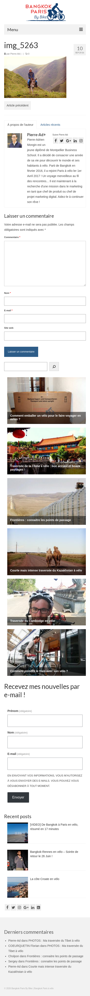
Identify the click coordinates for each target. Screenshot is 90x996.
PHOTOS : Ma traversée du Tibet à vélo (54, 940)
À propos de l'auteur (20, 124)
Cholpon (13, 956)
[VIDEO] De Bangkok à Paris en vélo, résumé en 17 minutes (54, 827)
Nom (7, 293)
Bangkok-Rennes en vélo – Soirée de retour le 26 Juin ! (54, 854)
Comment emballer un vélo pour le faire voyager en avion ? (45, 417)
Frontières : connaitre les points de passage (40, 520)
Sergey (12, 961)
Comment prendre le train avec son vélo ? (39, 671)
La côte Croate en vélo (44, 879)
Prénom (19, 711)
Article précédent (17, 105)
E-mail (8, 310)
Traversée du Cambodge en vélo (32, 620)
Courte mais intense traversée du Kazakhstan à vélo (46, 570)
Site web (8, 328)
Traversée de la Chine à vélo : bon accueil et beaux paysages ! (45, 467)
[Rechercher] (54, 366)
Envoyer (18, 797)
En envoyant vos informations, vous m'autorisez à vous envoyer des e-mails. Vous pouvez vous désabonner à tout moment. (44, 780)
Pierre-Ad (15, 53)
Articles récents (50, 124)
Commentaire (12, 237)
